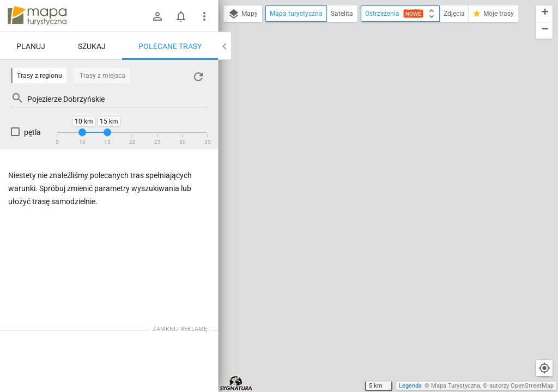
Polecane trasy (170, 46)
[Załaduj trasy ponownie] (198, 76)
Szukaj (92, 46)
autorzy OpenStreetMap (521, 385)
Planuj (30, 46)
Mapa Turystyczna (455, 385)
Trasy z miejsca (102, 75)
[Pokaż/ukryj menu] (204, 16)
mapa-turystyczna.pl (37, 16)
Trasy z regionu (39, 75)
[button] (544, 13)
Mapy (243, 14)
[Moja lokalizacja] (544, 368)
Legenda (410, 385)
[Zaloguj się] (157, 16)
